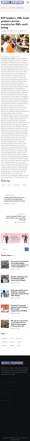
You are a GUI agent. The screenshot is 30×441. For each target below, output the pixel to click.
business (4, 345)
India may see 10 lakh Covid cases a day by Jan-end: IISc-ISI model (15, 218)
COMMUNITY (16, 185)
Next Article (21, 214)
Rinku (4, 31)
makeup (12, 345)
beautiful (4, 338)
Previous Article (9, 195)
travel (11, 338)
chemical (4, 342)
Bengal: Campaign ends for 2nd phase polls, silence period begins (19, 278)
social (18, 345)
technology (18, 338)
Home (3, 7)
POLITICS (12, 7)
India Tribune (16, 439)
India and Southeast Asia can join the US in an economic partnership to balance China (14, 199)
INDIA (3, 185)
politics (19, 342)
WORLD (9, 185)
